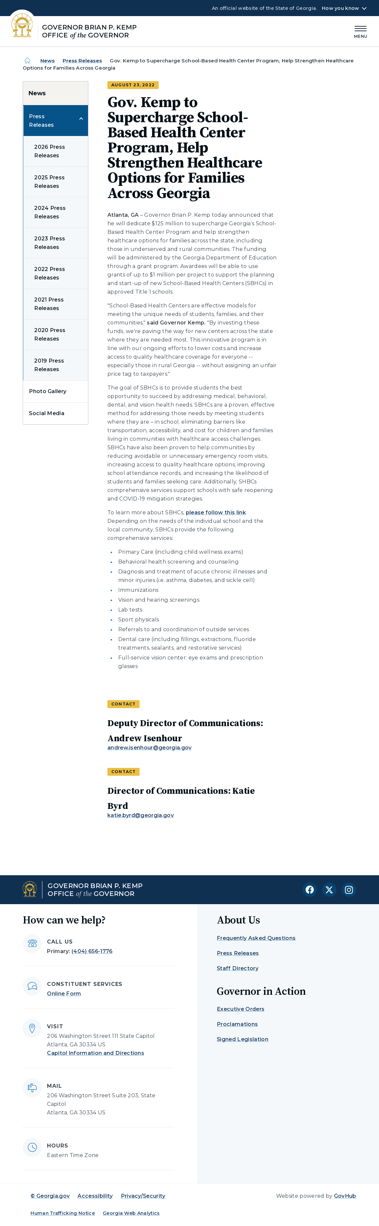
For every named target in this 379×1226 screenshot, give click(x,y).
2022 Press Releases (49, 273)
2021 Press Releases (49, 304)
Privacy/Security (143, 1196)
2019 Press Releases (49, 365)
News (47, 60)
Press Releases (82, 60)
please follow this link (216, 512)
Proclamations (237, 1024)
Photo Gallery (47, 391)
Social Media (46, 413)
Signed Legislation (242, 1039)
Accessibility (95, 1196)
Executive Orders (240, 1009)
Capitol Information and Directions (95, 1053)
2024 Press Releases (50, 212)
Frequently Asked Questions (256, 938)
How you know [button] (340, 8)
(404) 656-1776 (92, 951)
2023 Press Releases (49, 242)
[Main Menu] (361, 31)
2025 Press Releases (49, 181)
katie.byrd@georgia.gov (140, 815)
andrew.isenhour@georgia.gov (149, 748)
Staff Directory (237, 968)
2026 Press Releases (49, 151)
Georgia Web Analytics (131, 1213)
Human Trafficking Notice (63, 1213)
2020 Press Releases (49, 334)
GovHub (345, 1196)
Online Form (64, 994)
